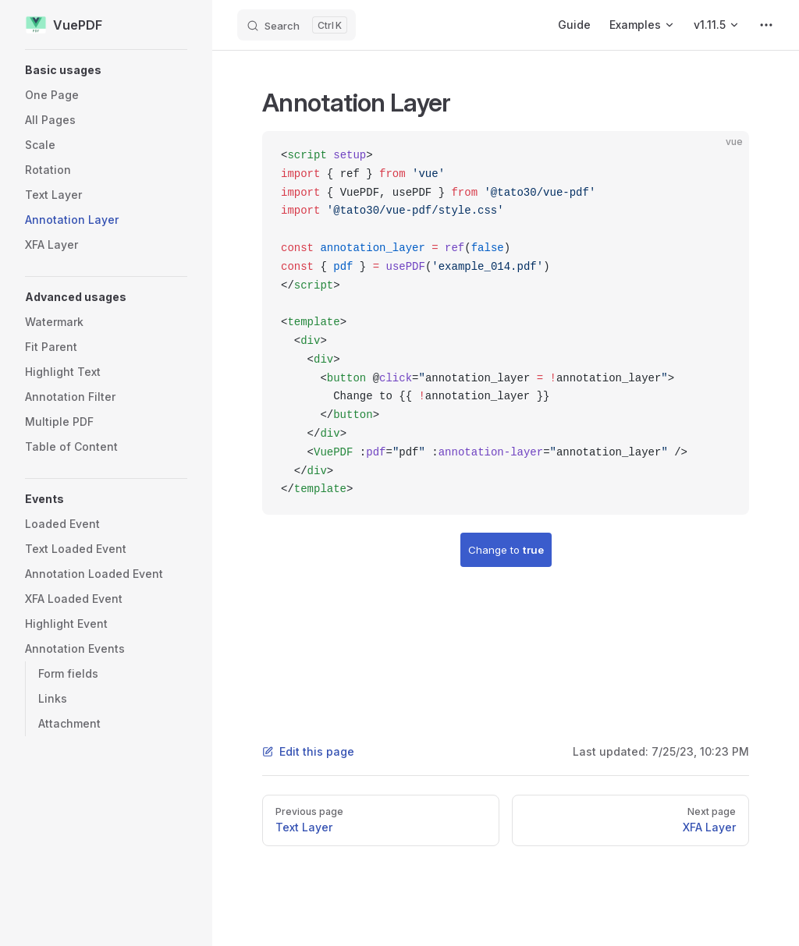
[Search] (296, 25)
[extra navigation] (766, 25)
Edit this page (308, 751)
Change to (506, 550)
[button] (106, 70)
